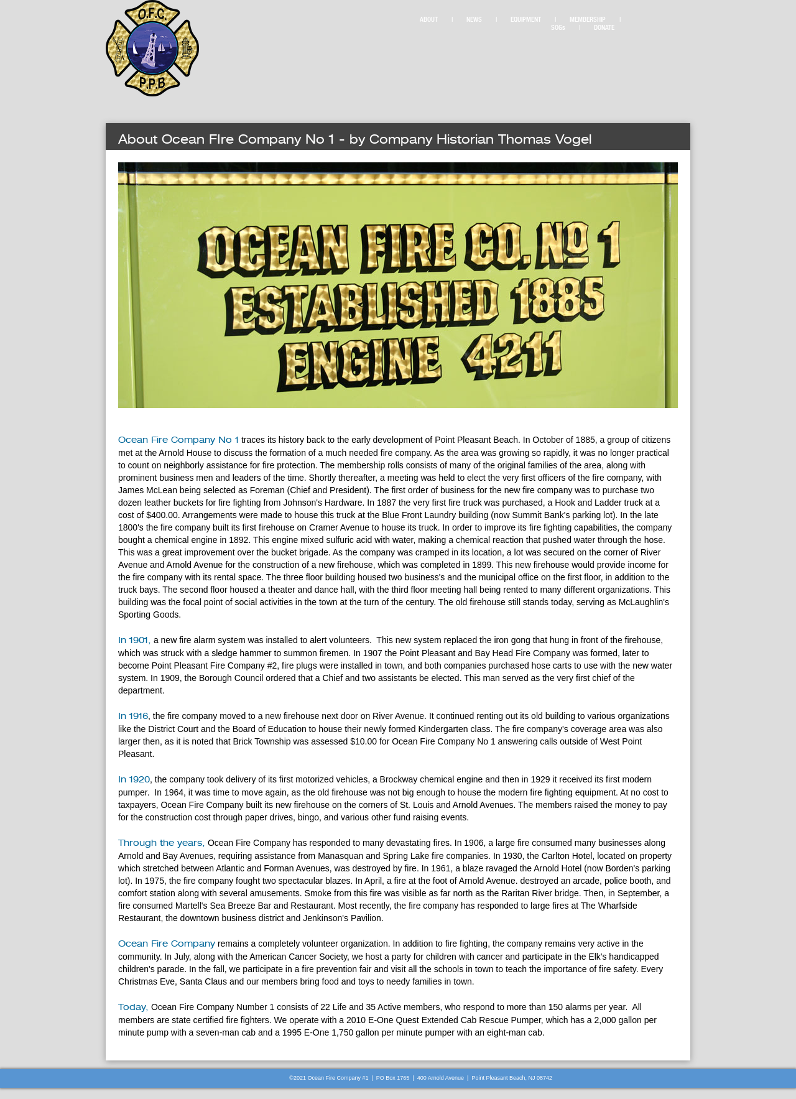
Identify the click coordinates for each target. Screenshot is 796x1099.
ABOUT (429, 20)
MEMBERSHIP (588, 20)
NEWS (474, 20)
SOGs (558, 28)
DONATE (604, 28)
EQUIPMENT (526, 20)
